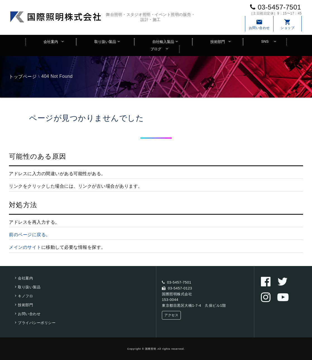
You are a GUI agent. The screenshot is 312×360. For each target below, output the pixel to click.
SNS (265, 41)
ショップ (287, 24)
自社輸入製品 (163, 42)
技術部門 (217, 42)
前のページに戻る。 (30, 234)
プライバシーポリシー (37, 323)
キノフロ (25, 296)
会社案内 (51, 42)
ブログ (155, 49)
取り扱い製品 (105, 42)
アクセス (171, 315)
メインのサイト (25, 247)
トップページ (23, 76)
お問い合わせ (259, 24)
